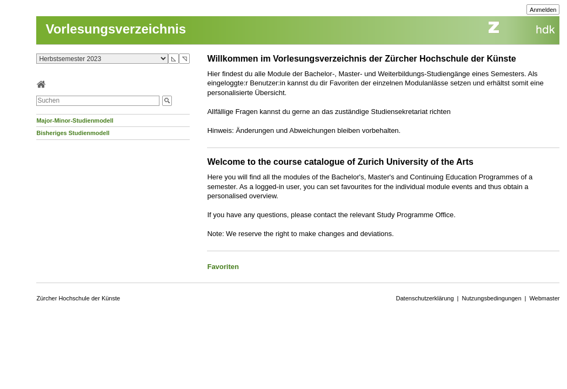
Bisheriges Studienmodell (72, 133)
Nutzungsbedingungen (491, 298)
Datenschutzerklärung (425, 298)
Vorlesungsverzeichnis (115, 29)
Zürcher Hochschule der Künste (78, 298)
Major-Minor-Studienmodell (74, 120)
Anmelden (543, 9)
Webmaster (544, 298)
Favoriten (223, 267)
